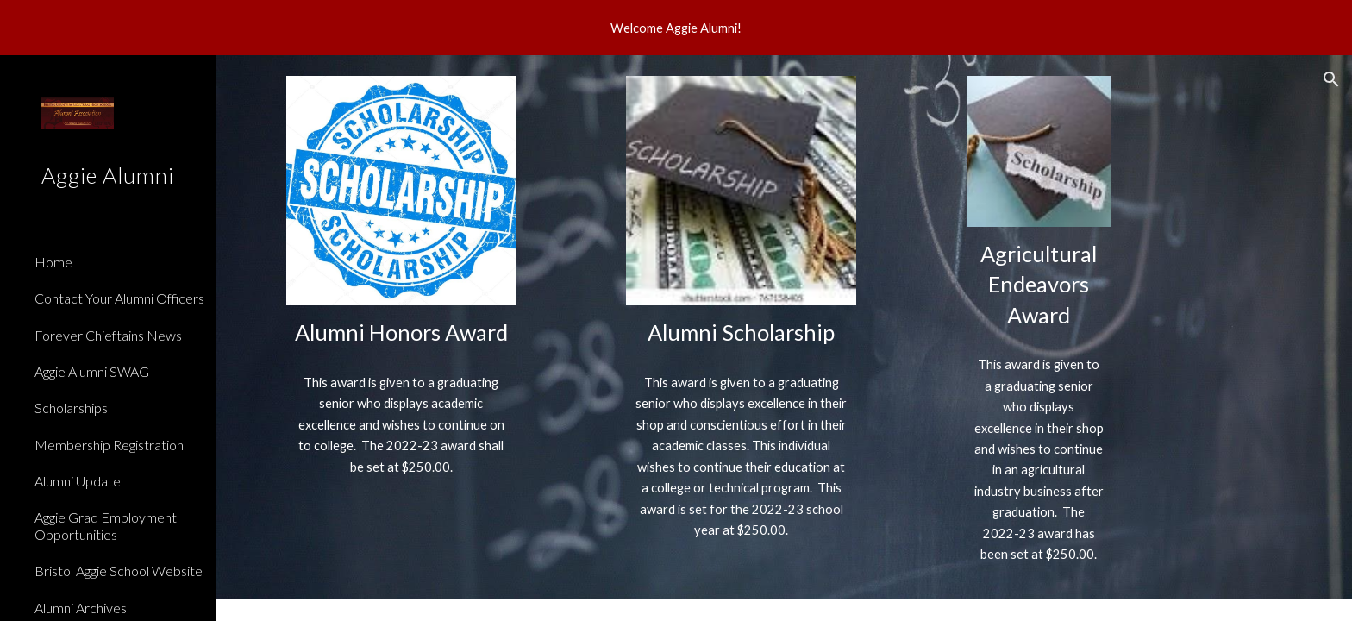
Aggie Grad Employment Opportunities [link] (105, 525)
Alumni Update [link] (77, 481)
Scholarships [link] (71, 407)
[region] (676, 27)
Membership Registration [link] (109, 444)
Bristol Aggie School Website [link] (118, 570)
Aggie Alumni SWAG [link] (91, 371)
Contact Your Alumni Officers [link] (119, 298)
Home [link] (53, 262)
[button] (1331, 79)
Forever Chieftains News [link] (108, 335)
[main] (401, 332)
